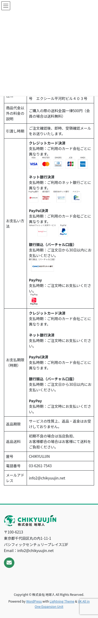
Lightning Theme (62, 601)
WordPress (34, 601)
